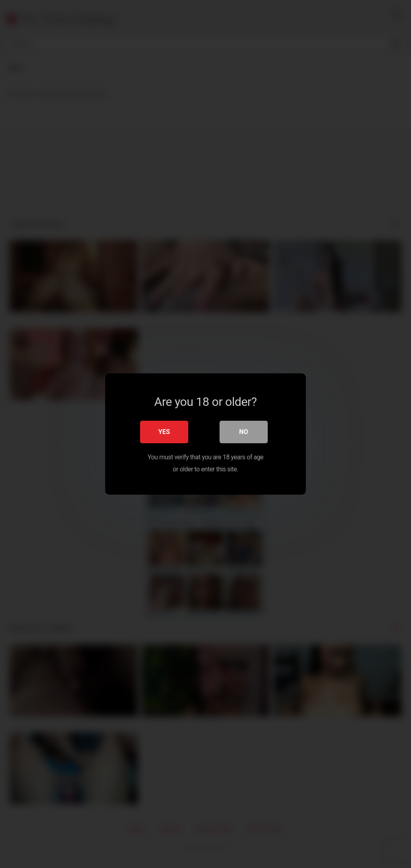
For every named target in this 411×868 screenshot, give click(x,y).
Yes (164, 432)
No (243, 432)
